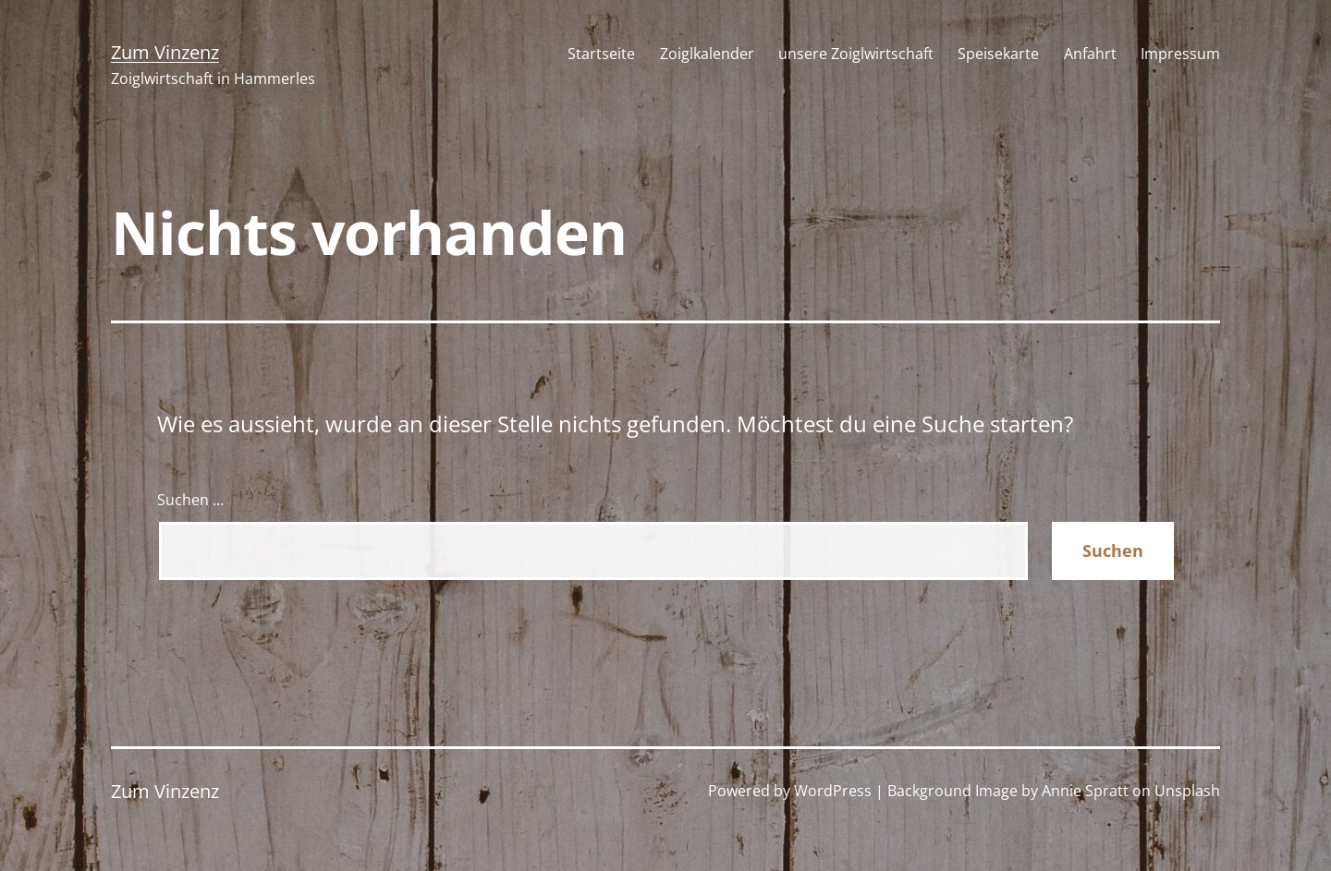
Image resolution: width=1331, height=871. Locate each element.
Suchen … (190, 500)
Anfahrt (1090, 53)
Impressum (1180, 53)
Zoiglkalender (707, 53)
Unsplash (1187, 790)
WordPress (833, 790)
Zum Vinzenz (165, 52)
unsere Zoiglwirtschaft (856, 53)
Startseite (601, 53)
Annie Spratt (1085, 790)
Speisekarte (998, 53)
